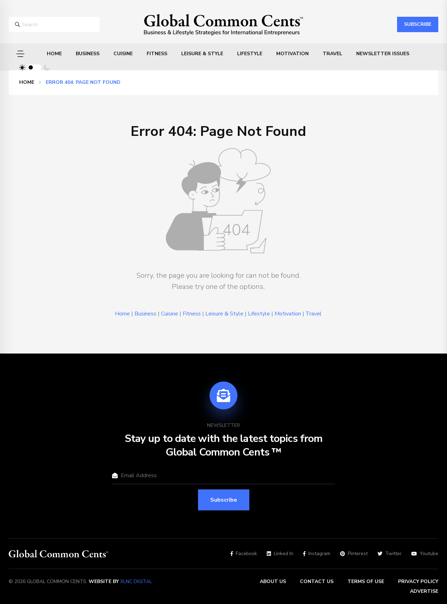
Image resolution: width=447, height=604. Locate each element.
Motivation (292, 53)
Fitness (157, 53)
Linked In (280, 553)
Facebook (243, 553)
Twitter (390, 553)
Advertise (424, 591)
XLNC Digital (136, 581)
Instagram (316, 553)
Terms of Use (365, 581)
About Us (273, 581)
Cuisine (123, 53)
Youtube (424, 553)
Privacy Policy (418, 581)
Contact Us (317, 581)
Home (54, 53)
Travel (332, 53)
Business (88, 53)
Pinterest (354, 553)
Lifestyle (249, 53)
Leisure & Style (202, 53)
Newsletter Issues (382, 53)
